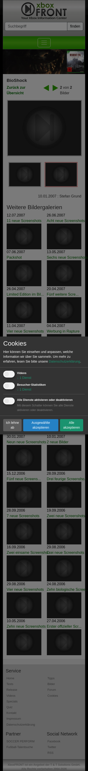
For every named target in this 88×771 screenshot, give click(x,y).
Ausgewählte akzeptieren (40, 425)
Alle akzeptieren (71, 425)
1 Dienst (24, 378)
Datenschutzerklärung (64, 361)
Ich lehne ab (12, 425)
